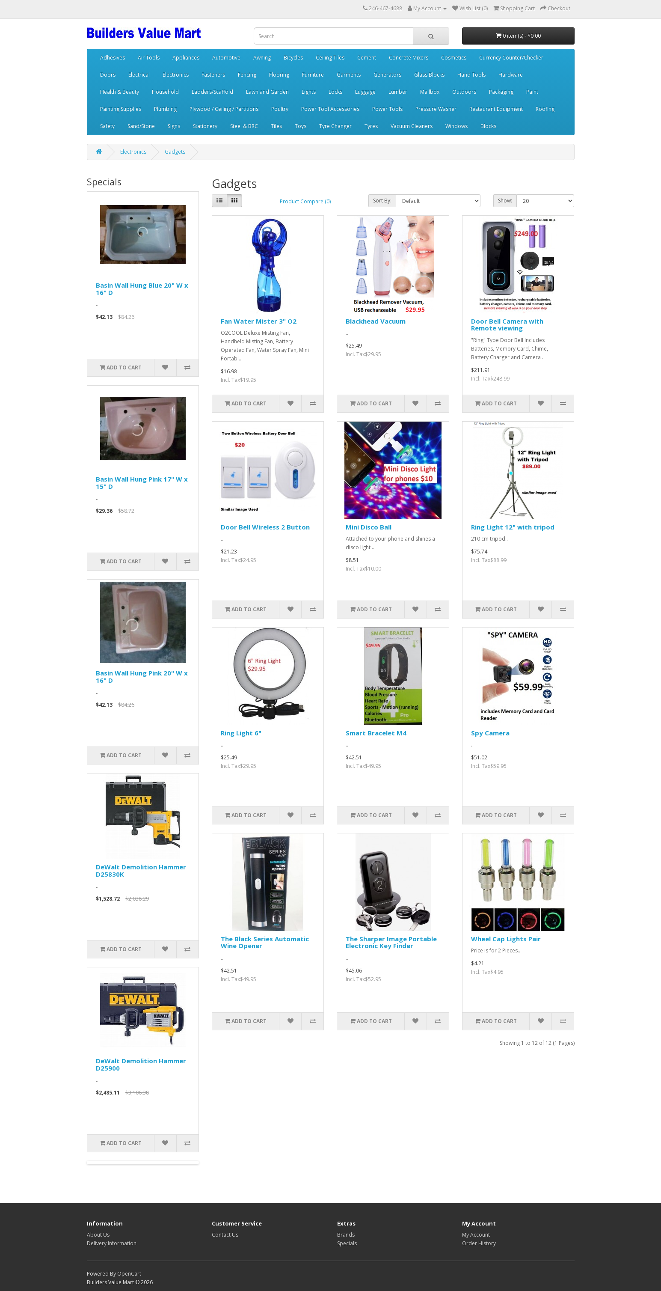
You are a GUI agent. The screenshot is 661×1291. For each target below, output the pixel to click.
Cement (366, 57)
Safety (107, 126)
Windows (456, 126)
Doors (108, 74)
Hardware (510, 74)
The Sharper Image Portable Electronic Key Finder (391, 942)
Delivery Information (111, 1243)
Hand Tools (471, 74)
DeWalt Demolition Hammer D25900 (141, 1064)
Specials (347, 1243)
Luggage (365, 91)
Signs (174, 126)
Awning (262, 57)
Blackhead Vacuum (376, 321)
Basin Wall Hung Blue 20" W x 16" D (142, 289)
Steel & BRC (244, 126)
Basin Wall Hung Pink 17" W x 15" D (142, 483)
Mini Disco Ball (368, 527)
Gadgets (175, 151)
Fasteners (213, 74)
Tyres (371, 126)
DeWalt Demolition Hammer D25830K (141, 870)
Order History (479, 1243)
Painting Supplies (120, 109)
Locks (335, 91)
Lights (309, 91)
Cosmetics (453, 57)
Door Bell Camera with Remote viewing (507, 325)
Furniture (313, 74)
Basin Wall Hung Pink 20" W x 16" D (142, 676)
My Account (476, 1234)
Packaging (501, 91)
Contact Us (225, 1234)
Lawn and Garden (267, 91)
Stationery (205, 126)
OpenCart (129, 1273)
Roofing (545, 109)
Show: (505, 200)
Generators (387, 74)
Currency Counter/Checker (511, 57)
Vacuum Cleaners (412, 126)
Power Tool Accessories (330, 109)
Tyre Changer (335, 126)
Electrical (139, 74)
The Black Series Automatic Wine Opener (265, 942)
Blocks (488, 126)
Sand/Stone (141, 126)
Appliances (185, 57)
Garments (349, 74)
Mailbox (429, 91)
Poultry (279, 109)
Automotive (226, 57)
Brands (346, 1234)
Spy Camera (490, 733)
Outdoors (464, 91)
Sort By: (382, 200)
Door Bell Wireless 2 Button (265, 527)
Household (165, 91)
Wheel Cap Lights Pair (506, 938)
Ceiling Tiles (330, 57)
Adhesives (112, 57)
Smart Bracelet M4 (376, 733)
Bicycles (293, 57)
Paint (532, 91)
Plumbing (165, 109)
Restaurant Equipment (496, 109)
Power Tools (387, 109)
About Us (98, 1234)
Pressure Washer (435, 109)
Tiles (276, 126)
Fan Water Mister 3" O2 (258, 321)
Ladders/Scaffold (212, 91)
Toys (300, 126)
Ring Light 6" (241, 733)
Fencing (247, 74)
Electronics (176, 74)
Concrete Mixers (408, 57)
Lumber (397, 91)
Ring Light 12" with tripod (512, 527)
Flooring (279, 74)
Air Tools (149, 57)
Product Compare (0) (305, 201)
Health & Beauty (119, 91)
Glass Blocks (429, 74)
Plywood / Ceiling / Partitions (224, 109)
